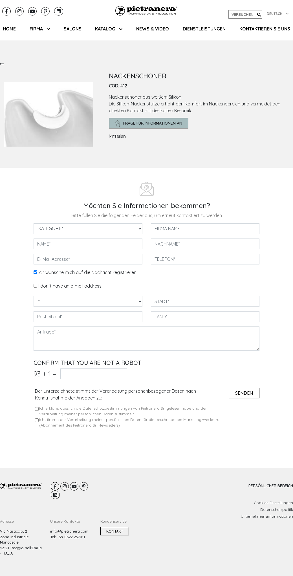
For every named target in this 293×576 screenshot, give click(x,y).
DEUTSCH (277, 14)
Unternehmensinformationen (267, 516)
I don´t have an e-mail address (70, 286)
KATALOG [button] (108, 29)
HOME (9, 29)
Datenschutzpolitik (276, 509)
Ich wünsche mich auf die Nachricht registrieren (87, 272)
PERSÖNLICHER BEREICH (270, 485)
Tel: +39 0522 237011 (67, 537)
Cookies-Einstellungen (273, 502)
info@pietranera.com (69, 531)
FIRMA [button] (40, 29)
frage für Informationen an (148, 123)
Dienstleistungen (204, 29)
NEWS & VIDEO (152, 29)
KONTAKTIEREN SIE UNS (264, 29)
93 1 (45, 373)
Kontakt (114, 531)
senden (244, 393)
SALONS (72, 29)
